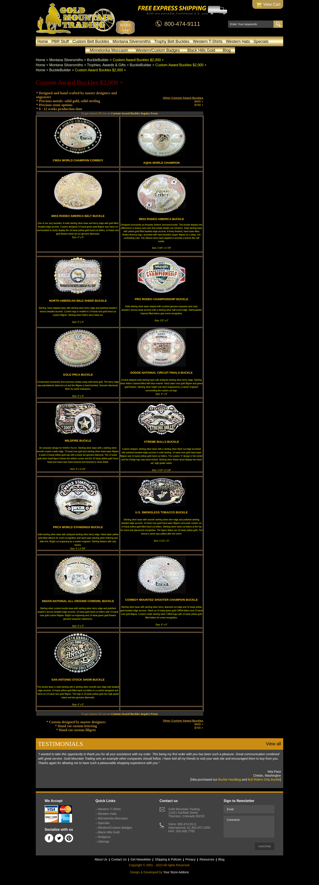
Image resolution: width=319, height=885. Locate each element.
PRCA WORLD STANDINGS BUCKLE (78, 527)
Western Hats (238, 41)
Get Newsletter (141, 859)
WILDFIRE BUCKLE (78, 440)
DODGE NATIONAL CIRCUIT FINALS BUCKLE (161, 372)
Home (42, 41)
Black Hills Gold (201, 50)
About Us (101, 859)
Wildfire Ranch (70, 448)
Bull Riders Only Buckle (264, 779)
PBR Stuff (60, 41)
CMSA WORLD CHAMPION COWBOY (78, 160)
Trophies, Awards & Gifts (106, 65)
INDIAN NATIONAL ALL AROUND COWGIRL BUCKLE (78, 601)
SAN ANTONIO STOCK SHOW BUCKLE (78, 679)
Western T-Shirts (207, 41)
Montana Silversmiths (132, 41)
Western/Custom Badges (158, 50)
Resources (206, 859)
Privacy (190, 859)
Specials (260, 41)
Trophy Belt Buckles (171, 41)
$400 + (198, 101)
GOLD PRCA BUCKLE (78, 374)
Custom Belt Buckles (90, 41)
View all (273, 743)
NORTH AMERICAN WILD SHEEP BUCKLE (78, 300)
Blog (227, 50)
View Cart (268, 5)
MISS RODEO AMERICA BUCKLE (161, 219)
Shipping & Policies (168, 859)
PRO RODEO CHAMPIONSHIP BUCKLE (161, 299)
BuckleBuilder (98, 60)
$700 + (198, 105)
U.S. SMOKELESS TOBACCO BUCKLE (161, 512)
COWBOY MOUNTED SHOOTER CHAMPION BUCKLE (161, 599)
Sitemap (103, 841)
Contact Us (119, 859)
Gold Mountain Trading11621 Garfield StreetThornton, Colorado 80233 (186, 812)
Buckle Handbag (229, 779)
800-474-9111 (182, 24)
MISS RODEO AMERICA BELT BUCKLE (78, 216)
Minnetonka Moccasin (109, 50)
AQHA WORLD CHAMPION (161, 162)
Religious (104, 837)
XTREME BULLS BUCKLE (161, 441)
